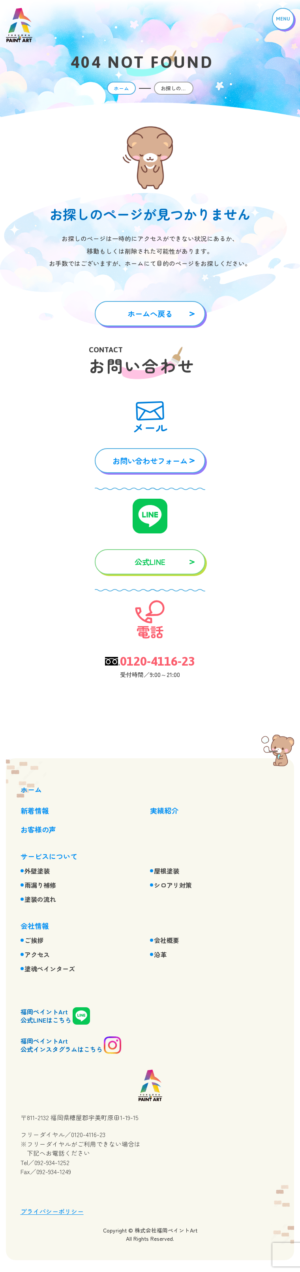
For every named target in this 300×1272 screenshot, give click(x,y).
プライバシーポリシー (52, 1211)
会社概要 (166, 940)
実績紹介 (164, 810)
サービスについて (49, 856)
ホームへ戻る (150, 313)
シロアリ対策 (173, 885)
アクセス (37, 954)
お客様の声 (38, 829)
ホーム (121, 88)
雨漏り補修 (40, 885)
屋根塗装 (166, 871)
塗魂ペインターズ (49, 968)
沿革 (160, 954)
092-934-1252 (51, 1162)
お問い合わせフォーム (150, 460)
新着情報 (35, 810)
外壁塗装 (37, 871)
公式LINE (150, 561)
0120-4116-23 (157, 661)
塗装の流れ (40, 899)
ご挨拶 (33, 940)
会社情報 (35, 925)
